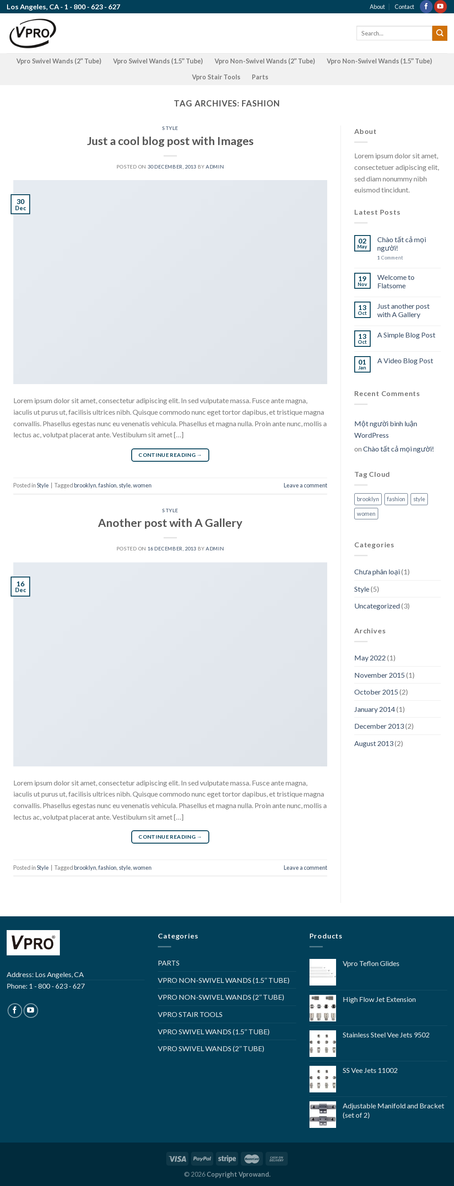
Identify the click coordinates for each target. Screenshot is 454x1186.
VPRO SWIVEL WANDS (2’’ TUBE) (211, 1048)
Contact (404, 6)
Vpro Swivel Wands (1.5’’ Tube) (158, 61)
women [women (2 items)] (366, 513)
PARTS (169, 962)
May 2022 (370, 657)
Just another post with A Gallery (403, 310)
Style (170, 128)
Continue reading (170, 455)
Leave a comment (305, 485)
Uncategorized (377, 605)
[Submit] (439, 33)
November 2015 (379, 675)
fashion (107, 485)
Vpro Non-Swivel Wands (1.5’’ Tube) (379, 61)
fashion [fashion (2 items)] (396, 499)
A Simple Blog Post (406, 334)
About (377, 6)
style (125, 485)
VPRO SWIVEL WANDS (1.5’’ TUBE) (214, 1031)
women (142, 485)
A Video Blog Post (405, 360)
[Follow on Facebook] (426, 6)
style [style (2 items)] (419, 499)
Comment (390, 257)
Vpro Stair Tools (216, 77)
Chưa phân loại (377, 571)
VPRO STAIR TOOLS (190, 1014)
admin (215, 166)
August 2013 (373, 743)
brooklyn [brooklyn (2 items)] (368, 499)
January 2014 (374, 709)
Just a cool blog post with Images (170, 140)
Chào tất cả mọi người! (401, 243)
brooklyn (85, 485)
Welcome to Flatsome (396, 281)
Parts (260, 77)
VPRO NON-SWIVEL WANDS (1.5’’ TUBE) (224, 980)
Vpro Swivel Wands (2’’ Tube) (59, 61)
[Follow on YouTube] (440, 6)
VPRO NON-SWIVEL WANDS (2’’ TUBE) (221, 997)
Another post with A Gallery (170, 522)
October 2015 (376, 691)
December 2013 (379, 726)
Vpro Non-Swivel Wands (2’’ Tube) (265, 61)
